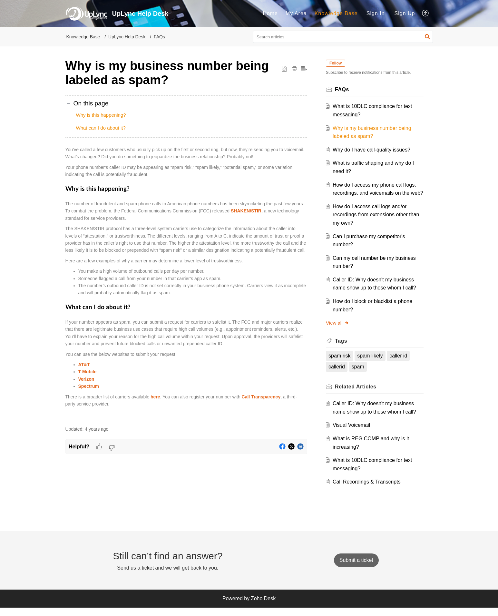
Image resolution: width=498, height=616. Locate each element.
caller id (400, 364)
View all (339, 331)
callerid (338, 375)
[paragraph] (186, 282)
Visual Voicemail (353, 433)
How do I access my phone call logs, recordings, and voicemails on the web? (376, 193)
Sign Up (405, 13)
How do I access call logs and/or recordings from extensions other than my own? (377, 223)
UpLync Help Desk (126, 36)
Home (270, 13)
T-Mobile (87, 371)
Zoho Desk (263, 607)
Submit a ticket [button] (356, 568)
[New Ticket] (356, 568)
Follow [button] (337, 63)
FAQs (159, 36)
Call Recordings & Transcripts (368, 490)
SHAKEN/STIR (246, 210)
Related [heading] (357, 394)
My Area (296, 13)
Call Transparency (261, 396)
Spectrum (88, 386)
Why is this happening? (101, 115)
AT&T (84, 364)
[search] (343, 37)
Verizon (86, 379)
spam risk (341, 364)
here (155, 396)
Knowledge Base (336, 13)
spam (359, 375)
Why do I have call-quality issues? (373, 149)
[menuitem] (270, 13)
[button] (425, 13)
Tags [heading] (343, 349)
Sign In (375, 13)
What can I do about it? (101, 128)
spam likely (372, 364)
